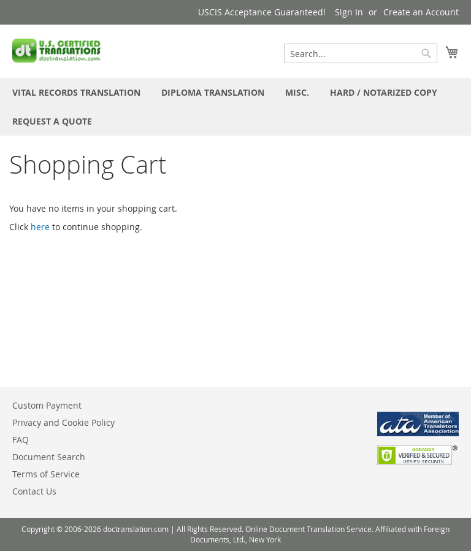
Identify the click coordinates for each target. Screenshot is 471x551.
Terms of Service (46, 474)
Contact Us (34, 491)
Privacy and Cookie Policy (63, 422)
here (40, 227)
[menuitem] (76, 92)
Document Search (48, 457)
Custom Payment (47, 405)
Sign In (349, 12)
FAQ (20, 439)
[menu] (235, 107)
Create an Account (421, 12)
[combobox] (360, 53)
